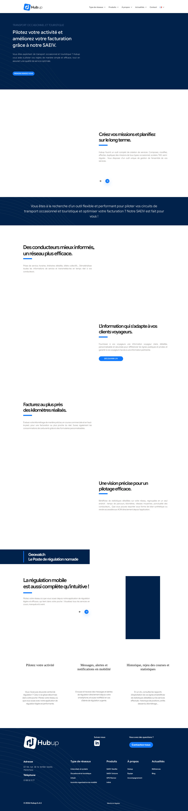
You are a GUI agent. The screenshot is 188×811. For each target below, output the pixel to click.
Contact (153, 7)
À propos (126, 7)
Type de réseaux (96, 7)
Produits (112, 7)
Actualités (139, 7)
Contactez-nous (141, 744)
